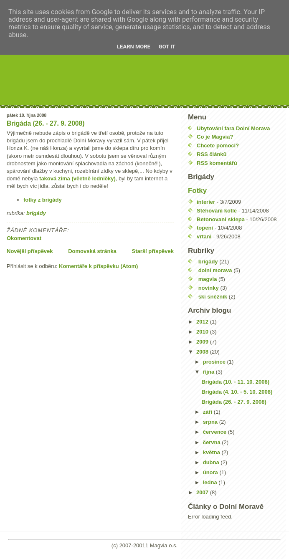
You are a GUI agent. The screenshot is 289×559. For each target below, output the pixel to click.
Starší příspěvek (153, 251)
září (208, 412)
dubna (212, 462)
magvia (207, 279)
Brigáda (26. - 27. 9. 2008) (45, 123)
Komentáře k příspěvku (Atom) (98, 266)
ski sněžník (212, 296)
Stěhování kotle (217, 210)
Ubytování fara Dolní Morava (233, 128)
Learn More (133, 46)
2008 (203, 352)
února (211, 472)
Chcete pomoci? (218, 145)
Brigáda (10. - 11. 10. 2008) (235, 382)
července (215, 432)
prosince (215, 362)
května (212, 452)
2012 (203, 322)
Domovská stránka (92, 251)
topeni (205, 228)
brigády (36, 213)
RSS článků (212, 154)
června (212, 442)
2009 (203, 342)
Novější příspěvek (30, 251)
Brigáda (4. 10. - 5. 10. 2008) (236, 392)
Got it (167, 46)
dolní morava (215, 270)
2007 (203, 492)
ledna (211, 482)
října (209, 372)
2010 (203, 332)
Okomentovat (24, 238)
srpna (211, 422)
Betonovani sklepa (221, 219)
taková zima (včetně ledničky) (77, 178)
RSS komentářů (217, 163)
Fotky (197, 191)
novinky (208, 288)
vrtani (204, 236)
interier (206, 202)
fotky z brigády (42, 200)
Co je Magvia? (215, 137)
